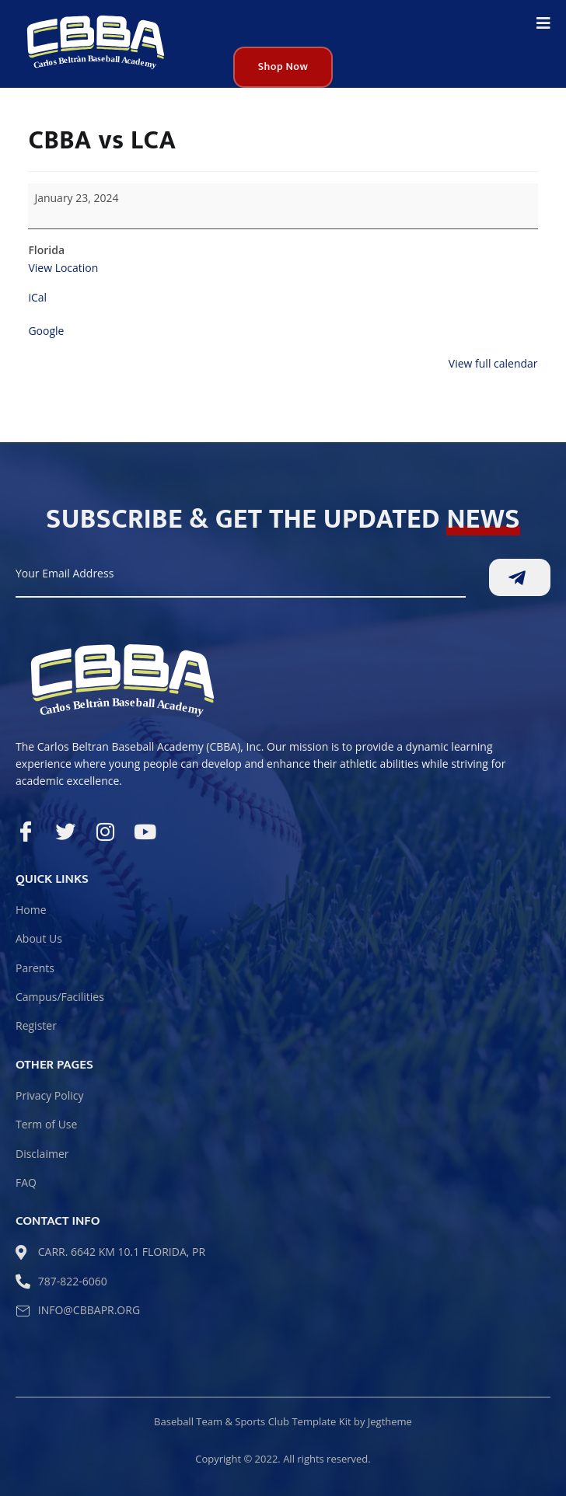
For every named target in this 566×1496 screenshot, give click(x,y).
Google (46, 330)
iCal (37, 297)
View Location (63, 267)
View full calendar (493, 363)
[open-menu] (543, 25)
